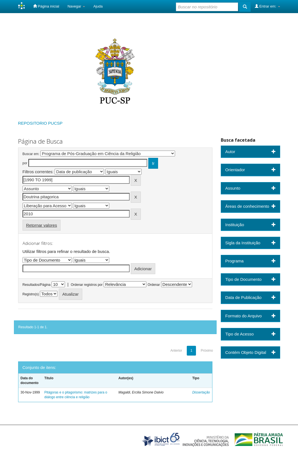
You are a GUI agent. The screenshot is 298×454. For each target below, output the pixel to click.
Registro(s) (31, 294)
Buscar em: (31, 154)
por (25, 163)
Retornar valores (41, 225)
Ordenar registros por (87, 285)
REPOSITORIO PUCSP (40, 123)
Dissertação (201, 392)
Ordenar (153, 285)
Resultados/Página (37, 285)
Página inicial (46, 6)
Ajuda (98, 6)
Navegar (76, 6)
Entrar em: (267, 6)
